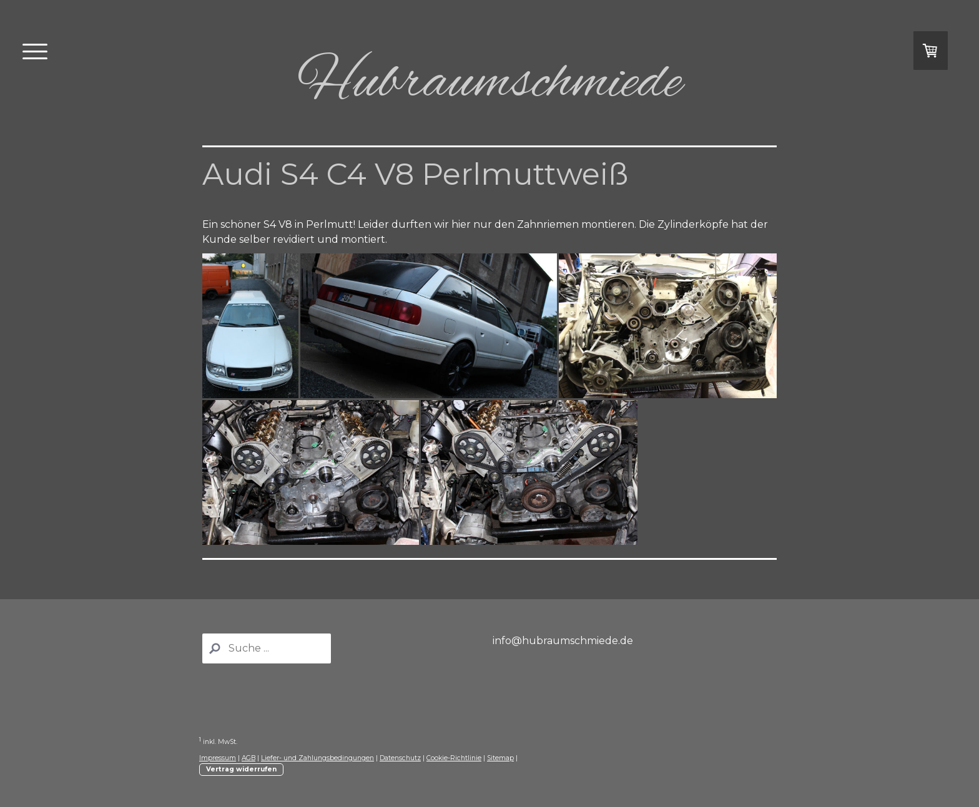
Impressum (217, 758)
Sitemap (500, 758)
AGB (248, 758)
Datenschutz (400, 758)
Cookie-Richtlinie (453, 758)
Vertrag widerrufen (241, 769)
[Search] (266, 648)
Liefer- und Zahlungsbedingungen (317, 758)
